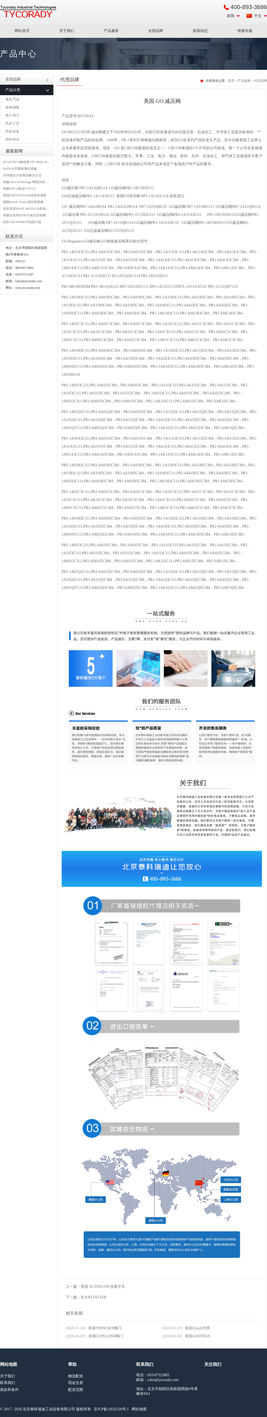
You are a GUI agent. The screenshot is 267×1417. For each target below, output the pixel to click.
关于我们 (66, 31)
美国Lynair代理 (197, 1328)
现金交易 (75, 1383)
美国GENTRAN (197, 1336)
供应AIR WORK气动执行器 (22, 222)
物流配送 (75, 1376)
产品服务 (111, 31)
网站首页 (22, 31)
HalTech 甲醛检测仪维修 (20, 169)
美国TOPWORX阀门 (104, 1328)
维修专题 (244, 31)
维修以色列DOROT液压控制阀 (24, 215)
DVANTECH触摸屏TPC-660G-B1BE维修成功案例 (37, 162)
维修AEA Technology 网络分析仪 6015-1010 (33, 182)
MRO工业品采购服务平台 (28, 12)
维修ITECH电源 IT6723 (19, 189)
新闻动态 (200, 31)
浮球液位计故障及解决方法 (22, 175)
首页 (231, 81)
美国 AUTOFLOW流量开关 (103, 1287)
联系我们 (7, 1383)
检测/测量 (12, 107)
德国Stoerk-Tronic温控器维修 (23, 202)
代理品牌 (260, 81)
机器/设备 (12, 131)
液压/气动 (12, 99)
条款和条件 (9, 1390)
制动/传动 (12, 139)
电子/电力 (12, 115)
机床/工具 (12, 123)
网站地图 (139, 1409)
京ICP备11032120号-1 (111, 1409)
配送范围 (75, 1390)
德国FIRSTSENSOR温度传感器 (24, 195)
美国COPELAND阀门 (105, 1336)
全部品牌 (155, 31)
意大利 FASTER (94, 1297)
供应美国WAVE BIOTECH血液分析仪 (29, 208)
